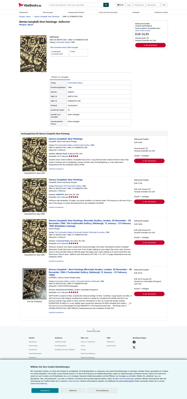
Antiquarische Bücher (76, 12)
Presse (83, 346)
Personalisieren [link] (102, 390)
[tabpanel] (90, 103)
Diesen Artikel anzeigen (142, 30)
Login (129, 5)
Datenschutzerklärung (88, 353)
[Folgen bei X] (134, 347)
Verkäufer (136, 12)
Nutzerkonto (139, 5)
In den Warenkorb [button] (150, 45)
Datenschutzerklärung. (38, 383)
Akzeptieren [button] (45, 390)
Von (59, 52)
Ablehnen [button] (73, 390)
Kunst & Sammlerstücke (108, 12)
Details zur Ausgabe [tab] (60, 77)
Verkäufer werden (161, 12)
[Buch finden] (106, 5)
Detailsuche (23, 12)
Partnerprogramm (61, 346)
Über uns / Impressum (88, 342)
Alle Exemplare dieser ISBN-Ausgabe (64, 47)
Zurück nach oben (93, 331)
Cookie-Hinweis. (74, 381)
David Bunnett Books (64, 290)
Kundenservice (111, 346)
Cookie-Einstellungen (126, 378)
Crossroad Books (62, 241)
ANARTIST (60, 194)
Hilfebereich (110, 342)
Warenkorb (32, 357)
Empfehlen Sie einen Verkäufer (65, 349)
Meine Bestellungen (35, 353)
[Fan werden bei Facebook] (134, 342)
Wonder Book (61, 154)
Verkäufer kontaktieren (56, 169)
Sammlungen (48, 12)
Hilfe (164, 5)
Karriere (83, 349)
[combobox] (75, 5)
